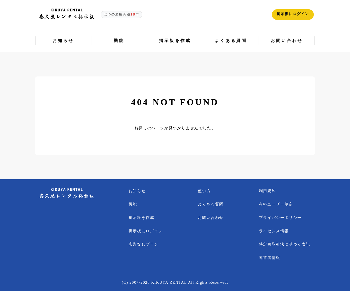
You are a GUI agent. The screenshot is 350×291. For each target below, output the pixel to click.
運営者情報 (269, 258)
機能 (133, 204)
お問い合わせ (211, 218)
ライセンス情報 (274, 231)
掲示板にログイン (293, 14)
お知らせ (137, 191)
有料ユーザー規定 (276, 204)
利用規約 (267, 191)
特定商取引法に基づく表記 (284, 244)
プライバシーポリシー (280, 218)
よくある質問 (211, 204)
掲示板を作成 (141, 218)
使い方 (204, 191)
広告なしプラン (143, 244)
